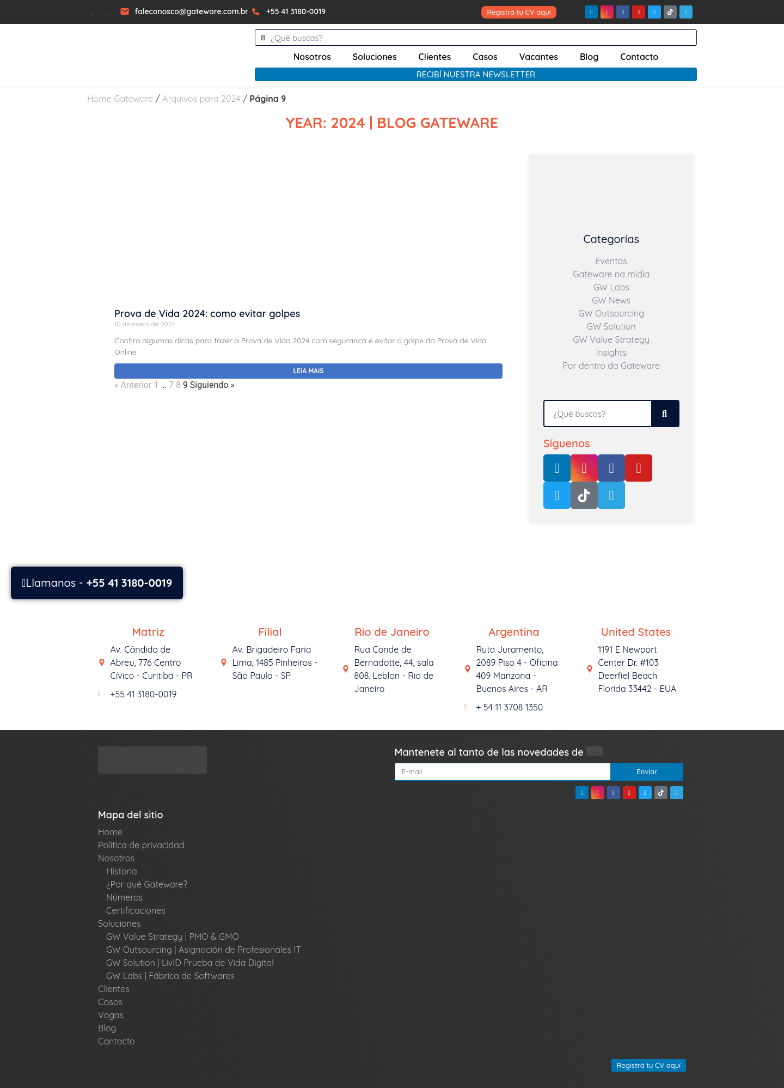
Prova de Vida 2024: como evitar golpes (207, 313)
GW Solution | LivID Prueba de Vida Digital (190, 962)
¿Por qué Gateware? (146, 884)
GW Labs (611, 287)
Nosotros (312, 56)
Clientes (435, 56)
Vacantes (538, 56)
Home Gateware (120, 98)
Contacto (639, 56)
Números (124, 897)
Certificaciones (136, 910)
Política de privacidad (141, 845)
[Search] (664, 413)
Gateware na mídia (611, 274)
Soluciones (375, 56)
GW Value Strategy (611, 339)
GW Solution (611, 326)
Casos (485, 56)
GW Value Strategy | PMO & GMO (172, 936)
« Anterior (132, 385)
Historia (121, 871)
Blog (589, 56)
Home (110, 831)
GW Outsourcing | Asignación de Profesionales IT (203, 949)
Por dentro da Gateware (611, 365)
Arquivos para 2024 (201, 98)
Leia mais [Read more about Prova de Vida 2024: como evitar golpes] (308, 371)
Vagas (111, 1015)
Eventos (611, 261)
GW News (611, 300)
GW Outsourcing (611, 313)
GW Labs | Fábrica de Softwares (170, 975)
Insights (611, 352)
